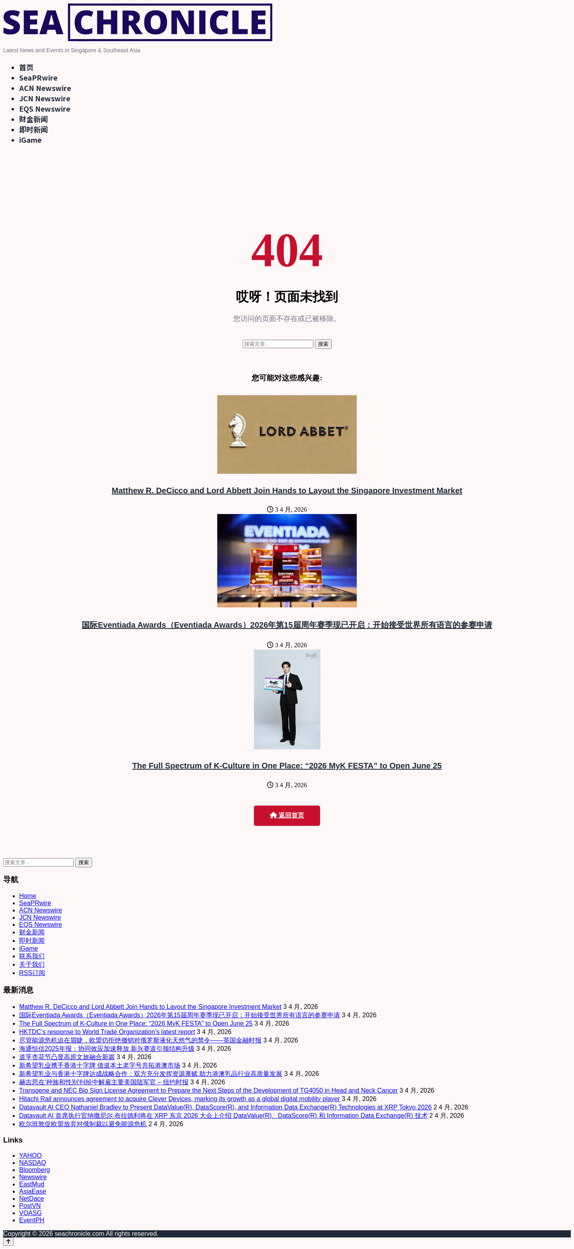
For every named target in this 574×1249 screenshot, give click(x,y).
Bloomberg (34, 1169)
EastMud (31, 1184)
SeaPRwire (38, 77)
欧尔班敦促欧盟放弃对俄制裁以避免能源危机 (83, 1124)
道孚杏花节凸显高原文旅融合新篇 (67, 1057)
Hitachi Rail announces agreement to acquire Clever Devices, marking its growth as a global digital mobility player (179, 1098)
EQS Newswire (44, 108)
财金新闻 (33, 119)
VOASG (30, 1213)
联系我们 (32, 956)
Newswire (33, 1177)
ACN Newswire (45, 88)
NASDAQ (32, 1162)
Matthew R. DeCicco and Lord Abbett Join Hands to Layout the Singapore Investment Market (287, 490)
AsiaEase (32, 1191)
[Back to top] (8, 1241)
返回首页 (287, 815)
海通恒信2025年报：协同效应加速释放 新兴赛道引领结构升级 (107, 1048)
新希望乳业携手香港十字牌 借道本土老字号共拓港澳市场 (99, 1065)
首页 (26, 67)
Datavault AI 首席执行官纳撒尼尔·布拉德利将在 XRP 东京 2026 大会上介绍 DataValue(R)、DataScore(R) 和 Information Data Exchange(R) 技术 (223, 1115)
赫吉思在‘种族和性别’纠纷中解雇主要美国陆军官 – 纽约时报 (104, 1082)
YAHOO (30, 1155)
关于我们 (32, 964)
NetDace (31, 1198)
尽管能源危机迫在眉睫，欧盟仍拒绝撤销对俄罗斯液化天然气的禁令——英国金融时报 (140, 1040)
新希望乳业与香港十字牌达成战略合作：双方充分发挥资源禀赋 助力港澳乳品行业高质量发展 (150, 1073)
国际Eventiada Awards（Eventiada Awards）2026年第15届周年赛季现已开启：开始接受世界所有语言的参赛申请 (287, 625)
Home (27, 895)
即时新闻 (33, 129)
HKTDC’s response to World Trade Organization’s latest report (107, 1031)
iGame (30, 139)
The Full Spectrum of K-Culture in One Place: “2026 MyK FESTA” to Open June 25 (287, 765)
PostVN (30, 1205)
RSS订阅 (32, 972)
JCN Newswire (44, 98)
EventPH (31, 1220)
